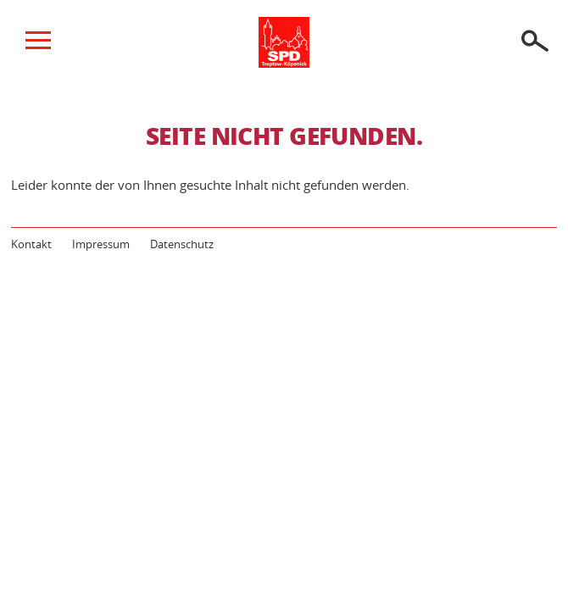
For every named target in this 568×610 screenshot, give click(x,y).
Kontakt (31, 244)
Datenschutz (182, 244)
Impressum (101, 244)
